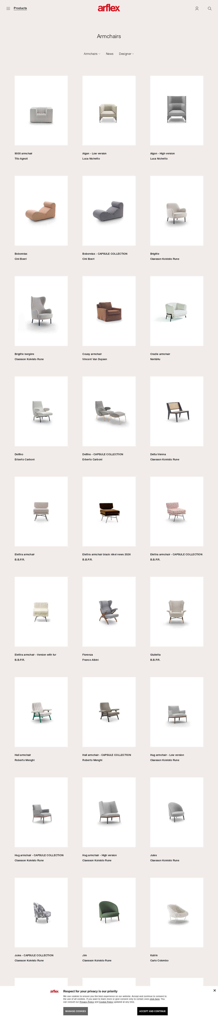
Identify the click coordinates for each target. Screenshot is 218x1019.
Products (20, 8)
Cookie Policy (106, 1002)
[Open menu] (8, 8)
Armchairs (91, 53)
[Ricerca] (210, 8)
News (110, 53)
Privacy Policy (87, 1002)
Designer (125, 53)
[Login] (197, 8)
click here (155, 999)
